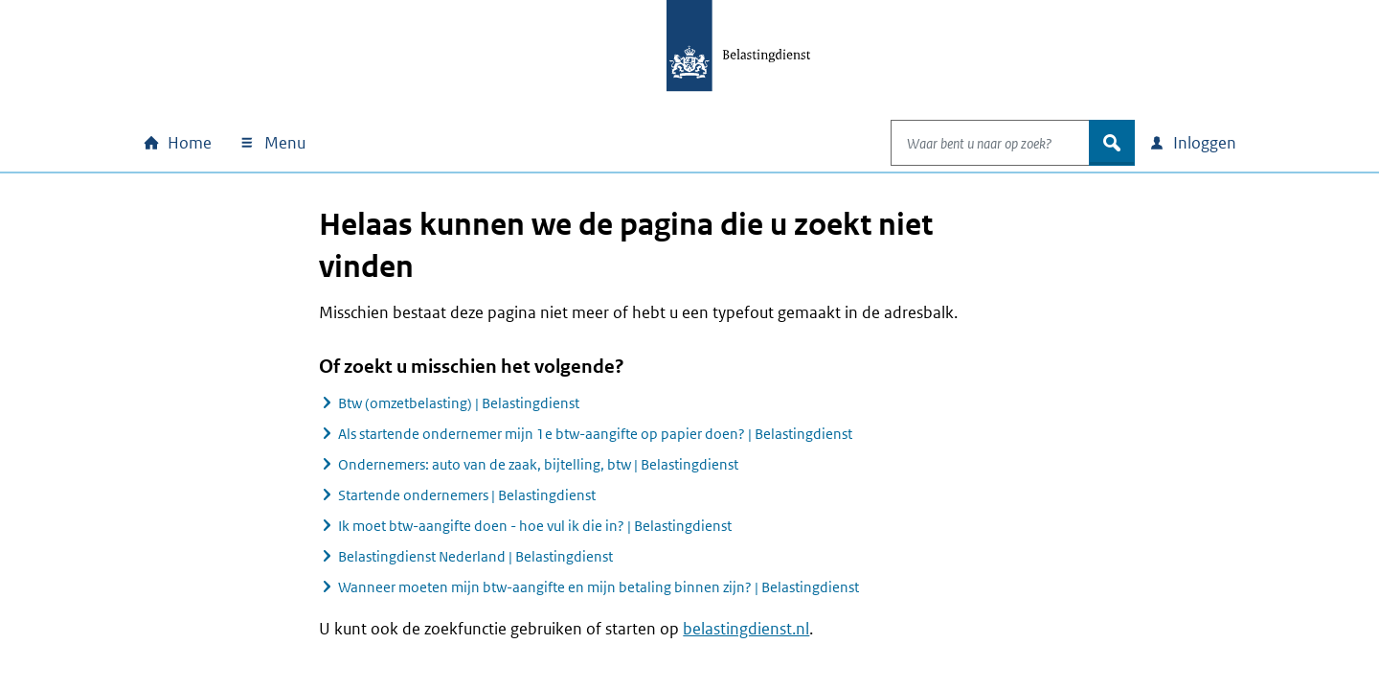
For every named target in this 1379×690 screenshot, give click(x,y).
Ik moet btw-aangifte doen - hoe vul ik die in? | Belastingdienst (535, 526)
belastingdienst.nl (746, 628)
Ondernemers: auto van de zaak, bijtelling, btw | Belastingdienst (538, 464)
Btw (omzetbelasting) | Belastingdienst (458, 403)
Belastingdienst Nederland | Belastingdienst (475, 556)
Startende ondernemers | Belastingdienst (467, 495)
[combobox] (970, 143)
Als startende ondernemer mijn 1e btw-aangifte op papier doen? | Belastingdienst (595, 434)
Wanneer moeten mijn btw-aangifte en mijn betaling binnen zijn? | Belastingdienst (598, 587)
